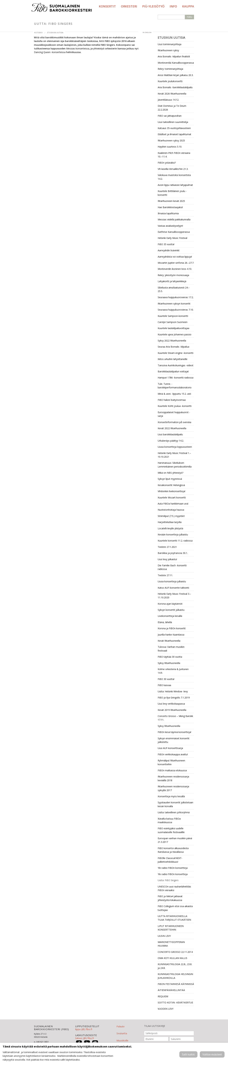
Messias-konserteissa (77, 48)
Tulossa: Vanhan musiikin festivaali (171, 648)
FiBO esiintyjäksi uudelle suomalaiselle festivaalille (171, 830)
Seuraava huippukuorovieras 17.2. (176, 297)
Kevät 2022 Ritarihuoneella (172, 428)
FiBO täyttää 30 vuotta (170, 656)
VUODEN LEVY (165, 1008)
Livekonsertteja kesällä (170, 615)
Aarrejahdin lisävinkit (168, 250)
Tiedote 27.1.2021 (167, 546)
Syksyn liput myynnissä (170, 478)
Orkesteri (129, 6)
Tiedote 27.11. (165, 575)
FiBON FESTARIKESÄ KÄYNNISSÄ (176, 984)
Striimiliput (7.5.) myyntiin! (171, 516)
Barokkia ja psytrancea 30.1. (173, 553)
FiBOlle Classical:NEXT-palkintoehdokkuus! (170, 860)
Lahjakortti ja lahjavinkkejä (172, 281)
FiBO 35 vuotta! (166, 244)
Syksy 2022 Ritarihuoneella (172, 340)
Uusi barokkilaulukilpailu (170, 434)
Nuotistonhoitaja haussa (171, 509)
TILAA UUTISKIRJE (154, 1026)
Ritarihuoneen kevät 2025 (171, 201)
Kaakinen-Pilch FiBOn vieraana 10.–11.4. (174, 154)
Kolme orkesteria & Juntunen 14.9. (173, 671)
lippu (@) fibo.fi (83, 1029)
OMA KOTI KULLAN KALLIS (172, 958)
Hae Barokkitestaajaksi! (170, 207)
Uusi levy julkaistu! (167, 559)
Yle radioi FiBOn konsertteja (173, 867)
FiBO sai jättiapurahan (169, 115)
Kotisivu (38, 32)
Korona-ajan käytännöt (170, 603)
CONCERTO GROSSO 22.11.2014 (175, 951)
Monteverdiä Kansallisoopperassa (176, 62)
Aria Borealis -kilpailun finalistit (174, 56)
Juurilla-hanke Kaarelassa (171, 634)
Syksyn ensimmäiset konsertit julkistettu (173, 740)
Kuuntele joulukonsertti (170, 81)
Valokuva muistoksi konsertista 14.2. (174, 176)
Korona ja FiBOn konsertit (172, 628)
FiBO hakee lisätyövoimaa (172, 399)
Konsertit (107, 6)
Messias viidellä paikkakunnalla (174, 219)
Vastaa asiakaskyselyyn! (170, 225)
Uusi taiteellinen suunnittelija (173, 122)
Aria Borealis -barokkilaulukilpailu (175, 87)
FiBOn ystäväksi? (167, 162)
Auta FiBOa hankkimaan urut (173, 503)
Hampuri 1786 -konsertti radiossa (175, 377)
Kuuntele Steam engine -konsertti (175, 353)
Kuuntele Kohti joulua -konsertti (175, 406)
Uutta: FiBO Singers (168, 880)
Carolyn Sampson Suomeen (172, 322)
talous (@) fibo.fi (84, 1038)
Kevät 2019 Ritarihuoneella (172, 709)
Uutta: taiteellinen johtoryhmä (174, 812)
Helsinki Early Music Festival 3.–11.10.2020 (174, 595)
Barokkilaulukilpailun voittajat (173, 371)
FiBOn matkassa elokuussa (172, 770)
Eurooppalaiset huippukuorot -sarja (174, 414)
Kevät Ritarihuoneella (169, 640)
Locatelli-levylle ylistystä (170, 528)
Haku (189, 16)
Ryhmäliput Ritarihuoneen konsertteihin (171, 762)
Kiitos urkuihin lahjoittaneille (172, 359)
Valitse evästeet (212, 1054)
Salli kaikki (188, 1054)
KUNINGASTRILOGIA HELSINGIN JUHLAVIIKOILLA (175, 975)
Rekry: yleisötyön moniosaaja (173, 275)
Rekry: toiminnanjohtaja (170, 68)
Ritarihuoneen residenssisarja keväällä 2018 (173, 778)
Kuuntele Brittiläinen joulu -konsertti (172, 192)
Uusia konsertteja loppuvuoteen (175, 446)
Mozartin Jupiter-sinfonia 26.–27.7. (176, 262)
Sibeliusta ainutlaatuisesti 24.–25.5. (174, 289)
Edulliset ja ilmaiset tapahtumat (174, 134)
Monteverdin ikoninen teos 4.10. (175, 268)
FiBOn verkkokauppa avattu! (173, 754)
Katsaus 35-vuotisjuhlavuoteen (174, 128)
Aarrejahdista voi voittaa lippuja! (175, 256)
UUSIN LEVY (164, 935)
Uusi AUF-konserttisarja (170, 748)
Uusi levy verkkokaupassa (171, 703)
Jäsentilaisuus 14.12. (168, 99)
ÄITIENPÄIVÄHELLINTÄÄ (171, 990)
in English (147, 32)
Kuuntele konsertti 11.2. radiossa (175, 540)
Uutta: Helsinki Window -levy (173, 691)
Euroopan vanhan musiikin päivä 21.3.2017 (175, 840)
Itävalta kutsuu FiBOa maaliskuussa (169, 820)
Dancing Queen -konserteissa (49, 52)
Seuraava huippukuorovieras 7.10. (176, 309)
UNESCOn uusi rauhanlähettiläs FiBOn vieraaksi (174, 888)
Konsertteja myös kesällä (171, 796)
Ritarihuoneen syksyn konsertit (174, 303)
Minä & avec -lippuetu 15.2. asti (174, 393)
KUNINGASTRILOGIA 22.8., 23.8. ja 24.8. (175, 966)
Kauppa (188, 6)
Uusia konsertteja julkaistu (172, 581)
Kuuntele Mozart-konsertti (172, 497)
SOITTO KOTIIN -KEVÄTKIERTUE (175, 1002)
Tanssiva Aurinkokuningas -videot (175, 365)
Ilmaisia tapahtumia (168, 213)
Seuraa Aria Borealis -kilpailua (173, 346)
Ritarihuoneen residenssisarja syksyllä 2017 (173, 788)
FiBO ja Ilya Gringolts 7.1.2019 (174, 697)
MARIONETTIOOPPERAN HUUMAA (171, 943)
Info (173, 6)
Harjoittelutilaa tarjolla (169, 522)
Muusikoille (122, 1040)
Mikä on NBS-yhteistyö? (170, 472)
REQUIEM (163, 996)
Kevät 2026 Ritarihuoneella (172, 93)
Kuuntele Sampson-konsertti (173, 316)
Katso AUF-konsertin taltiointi (173, 587)
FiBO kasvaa (164, 685)
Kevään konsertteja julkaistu (173, 534)
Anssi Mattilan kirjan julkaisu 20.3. (175, 75)
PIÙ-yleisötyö (153, 6)
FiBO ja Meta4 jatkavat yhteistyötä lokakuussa (170, 898)
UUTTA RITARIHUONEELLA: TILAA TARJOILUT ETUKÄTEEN (174, 918)
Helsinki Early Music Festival (172, 238)
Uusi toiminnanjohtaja (169, 44)
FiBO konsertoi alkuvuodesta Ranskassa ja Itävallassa (173, 850)
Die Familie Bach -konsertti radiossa (172, 567)
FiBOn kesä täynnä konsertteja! (174, 732)
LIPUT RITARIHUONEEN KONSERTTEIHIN (171, 927)
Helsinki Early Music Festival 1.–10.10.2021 (174, 454)
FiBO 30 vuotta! (166, 679)
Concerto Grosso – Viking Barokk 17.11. (175, 717)
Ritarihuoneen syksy (168, 50)
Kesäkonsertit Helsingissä (171, 485)
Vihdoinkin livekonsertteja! (171, 491)
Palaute (120, 1026)
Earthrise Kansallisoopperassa (174, 231)
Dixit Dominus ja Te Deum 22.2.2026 (172, 107)
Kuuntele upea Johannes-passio (174, 334)
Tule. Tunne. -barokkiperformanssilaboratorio (175, 385)
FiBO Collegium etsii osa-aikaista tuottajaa (175, 908)
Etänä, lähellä (165, 622)
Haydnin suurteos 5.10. (170, 146)
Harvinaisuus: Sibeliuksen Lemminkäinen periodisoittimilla (175, 464)
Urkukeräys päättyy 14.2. (171, 440)
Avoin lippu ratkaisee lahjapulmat (175, 185)
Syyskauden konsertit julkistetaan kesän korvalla (175, 804)
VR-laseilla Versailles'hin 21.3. (173, 168)
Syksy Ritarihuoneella (169, 663)
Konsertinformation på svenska (174, 422)
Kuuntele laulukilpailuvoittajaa (173, 328)
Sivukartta (121, 1033)
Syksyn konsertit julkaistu (171, 609)
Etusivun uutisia (55, 32)
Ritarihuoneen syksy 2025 (171, 140)
